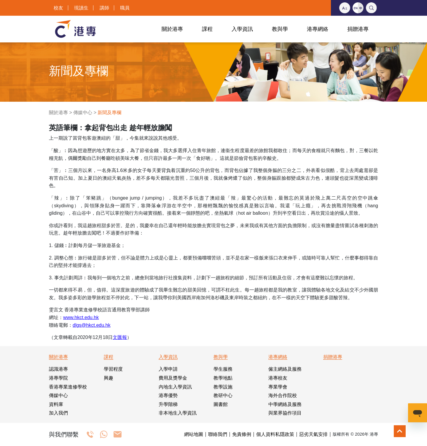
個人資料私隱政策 (275, 434)
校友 (58, 7)
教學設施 (223, 386)
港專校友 (277, 377)
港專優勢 (168, 395)
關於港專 (58, 112)
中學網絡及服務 (285, 404)
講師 (104, 7)
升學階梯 (168, 404)
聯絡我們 (217, 434)
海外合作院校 (282, 395)
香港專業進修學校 (68, 386)
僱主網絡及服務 (285, 369)
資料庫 (56, 404)
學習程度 (113, 369)
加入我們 (58, 412)
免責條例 (241, 434)
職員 (125, 7)
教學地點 (223, 377)
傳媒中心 (82, 112)
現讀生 (81, 7)
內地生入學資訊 (175, 386)
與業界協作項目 (285, 412)
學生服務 (223, 369)
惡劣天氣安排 (313, 434)
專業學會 (277, 386)
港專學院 (58, 377)
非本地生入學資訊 (178, 412)
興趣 (108, 377)
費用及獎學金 (173, 377)
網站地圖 (193, 434)
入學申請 (168, 369)
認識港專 (58, 369)
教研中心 (223, 395)
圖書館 (221, 404)
